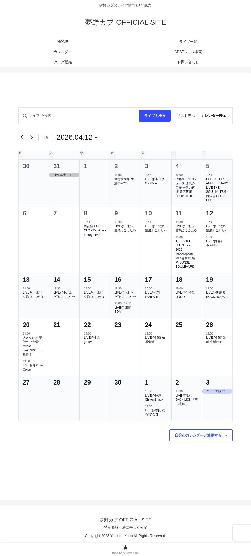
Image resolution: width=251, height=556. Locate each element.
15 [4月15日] (87, 279)
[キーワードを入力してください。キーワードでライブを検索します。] (79, 116)
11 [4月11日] (179, 213)
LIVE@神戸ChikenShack (154, 398)
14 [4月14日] (56, 279)
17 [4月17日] (148, 279)
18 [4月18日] (179, 279)
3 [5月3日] (207, 382)
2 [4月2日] (116, 166)
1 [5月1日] (146, 382)
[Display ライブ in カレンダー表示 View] (213, 116)
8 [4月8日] (85, 213)
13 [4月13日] (26, 279)
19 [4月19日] (209, 279)
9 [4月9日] (116, 213)
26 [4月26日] (209, 324)
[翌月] (31, 137)
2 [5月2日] (177, 382)
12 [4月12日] (209, 213)
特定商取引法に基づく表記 (125, 527)
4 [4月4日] (177, 166)
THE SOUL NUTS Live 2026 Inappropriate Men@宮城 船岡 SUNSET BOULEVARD (185, 253)
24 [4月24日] (148, 324)
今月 (46, 137)
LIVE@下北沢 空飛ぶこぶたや (125, 228)
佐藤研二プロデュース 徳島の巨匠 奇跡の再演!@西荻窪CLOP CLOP (186, 187)
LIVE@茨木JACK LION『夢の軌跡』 (187, 400)
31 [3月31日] (56, 166)
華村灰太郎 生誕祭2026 (124, 181)
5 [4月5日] (207, 166)
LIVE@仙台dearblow (214, 243)
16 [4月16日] (117, 279)
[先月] (21, 137)
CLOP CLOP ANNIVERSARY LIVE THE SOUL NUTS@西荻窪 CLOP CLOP (217, 189)
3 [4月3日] (146, 166)
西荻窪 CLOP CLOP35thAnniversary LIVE (95, 230)
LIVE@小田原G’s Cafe (154, 181)
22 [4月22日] (87, 324)
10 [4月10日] (148, 213)
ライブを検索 (155, 116)
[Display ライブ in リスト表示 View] (186, 116)
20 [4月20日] (26, 324)
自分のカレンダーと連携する (198, 435)
